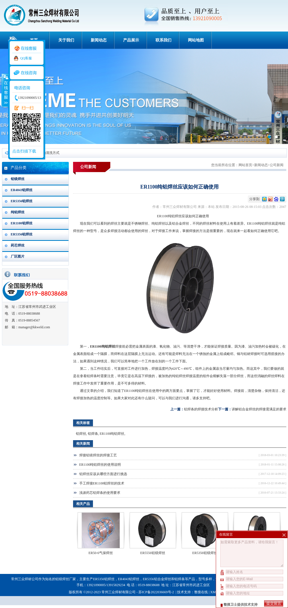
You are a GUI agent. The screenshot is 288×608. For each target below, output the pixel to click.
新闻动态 (99, 40)
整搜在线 (201, 592)
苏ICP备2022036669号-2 (156, 592)
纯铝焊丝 (17, 212)
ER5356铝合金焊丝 (157, 579)
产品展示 (131, 40)
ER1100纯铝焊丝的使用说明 (100, 465)
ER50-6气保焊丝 (100, 553)
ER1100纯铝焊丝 (112, 434)
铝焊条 (92, 376)
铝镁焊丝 (17, 179)
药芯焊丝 (17, 245)
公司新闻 (276, 165)
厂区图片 (17, 256)
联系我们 (163, 40)
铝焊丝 (81, 434)
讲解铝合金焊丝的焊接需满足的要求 (259, 409)
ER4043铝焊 (127, 579)
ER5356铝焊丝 (22, 201)
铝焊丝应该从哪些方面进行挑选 (103, 474)
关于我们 (66, 40)
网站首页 (245, 165)
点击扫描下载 (24, 151)
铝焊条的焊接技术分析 (201, 409)
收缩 (5, 90)
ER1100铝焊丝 (21, 223)
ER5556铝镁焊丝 (152, 553)
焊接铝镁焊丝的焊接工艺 (98, 455)
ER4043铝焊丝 (22, 190)
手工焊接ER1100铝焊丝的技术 (102, 483)
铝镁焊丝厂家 (65, 579)
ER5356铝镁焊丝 (204, 553)
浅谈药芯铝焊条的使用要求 (99, 493)
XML (213, 592)
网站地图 (196, 40)
